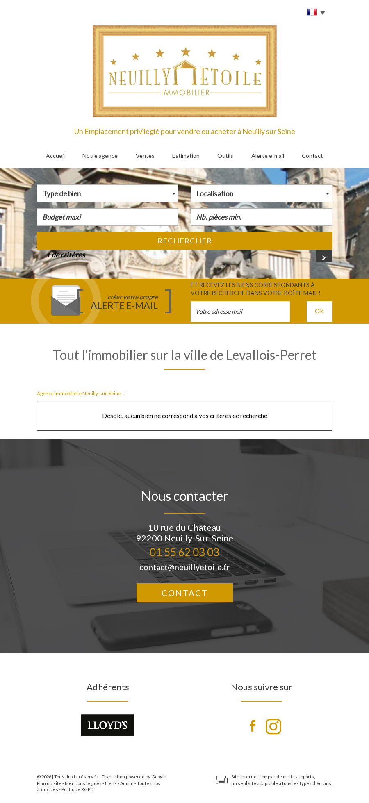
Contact (312, 155)
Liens (111, 783)
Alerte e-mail (267, 155)
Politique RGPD (77, 789)
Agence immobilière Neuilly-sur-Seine (79, 393)
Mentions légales (83, 783)
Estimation (186, 155)
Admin (127, 783)
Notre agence (100, 155)
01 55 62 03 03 (184, 552)
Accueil (55, 155)
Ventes (145, 155)
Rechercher (184, 240)
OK (319, 310)
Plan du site (49, 783)
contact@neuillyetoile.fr (184, 567)
